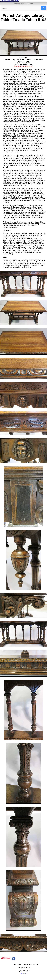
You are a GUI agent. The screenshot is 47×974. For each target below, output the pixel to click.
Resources (29, 3)
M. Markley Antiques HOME (9, 1)
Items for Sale (19, 3)
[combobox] (21, 8)
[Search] (43, 8)
